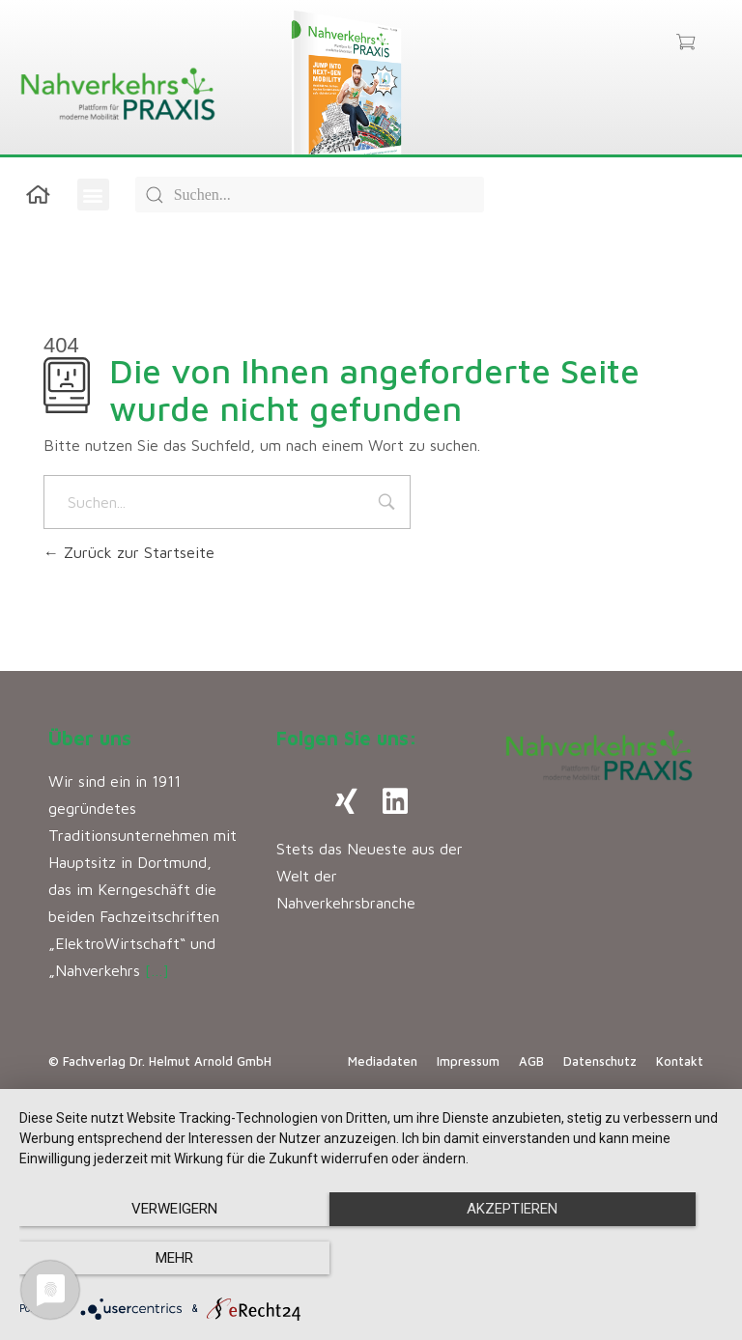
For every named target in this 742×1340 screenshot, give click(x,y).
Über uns (89, 738)
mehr (617, 1259)
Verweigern (125, 1259)
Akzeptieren (371, 1259)
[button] (93, 194)
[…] (157, 970)
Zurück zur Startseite (128, 552)
